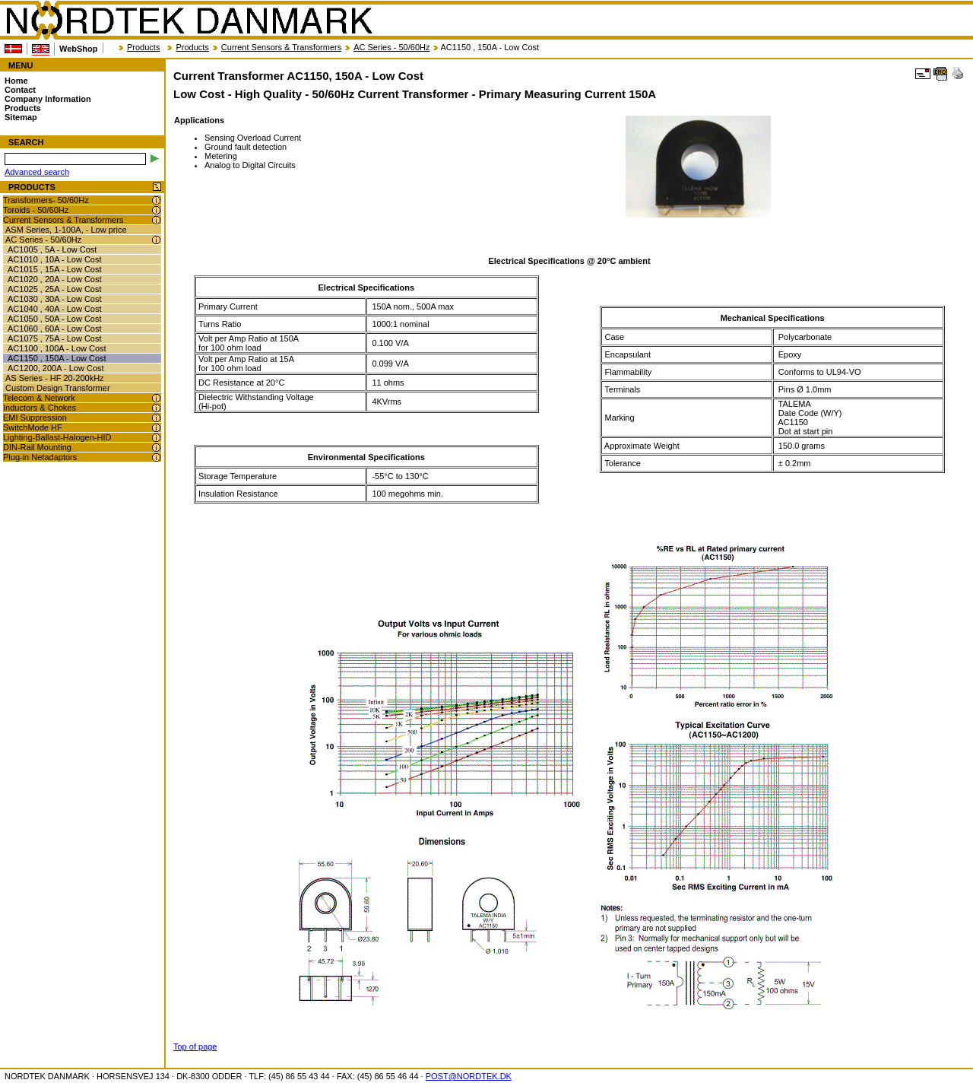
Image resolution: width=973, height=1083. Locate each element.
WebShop (78, 48)
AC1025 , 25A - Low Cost (55, 289)
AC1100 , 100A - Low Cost (57, 348)
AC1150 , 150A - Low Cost (57, 358)
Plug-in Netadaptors (40, 457)
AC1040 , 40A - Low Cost (55, 308)
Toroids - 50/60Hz (35, 209)
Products (143, 47)
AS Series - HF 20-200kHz (54, 378)
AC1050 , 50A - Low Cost (55, 318)
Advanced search (37, 171)
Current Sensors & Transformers (281, 47)
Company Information (48, 98)
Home (16, 80)
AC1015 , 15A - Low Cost (55, 269)
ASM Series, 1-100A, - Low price (66, 229)
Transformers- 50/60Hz (46, 200)
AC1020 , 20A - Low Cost (55, 279)
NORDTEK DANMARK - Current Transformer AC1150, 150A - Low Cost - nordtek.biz (188, 20)
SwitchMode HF (32, 427)
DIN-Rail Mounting (37, 447)
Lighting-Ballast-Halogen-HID (57, 437)
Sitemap (21, 117)
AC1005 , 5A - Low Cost (52, 249)
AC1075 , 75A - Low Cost (55, 338)
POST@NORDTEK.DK (469, 1076)
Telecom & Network (39, 397)
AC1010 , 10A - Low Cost (55, 259)
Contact (20, 89)
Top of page (195, 1046)
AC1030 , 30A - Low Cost (55, 298)
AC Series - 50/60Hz (391, 47)
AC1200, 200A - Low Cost (56, 368)
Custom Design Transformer (57, 387)
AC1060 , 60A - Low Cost (55, 328)
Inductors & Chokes (39, 407)
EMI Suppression (35, 417)
